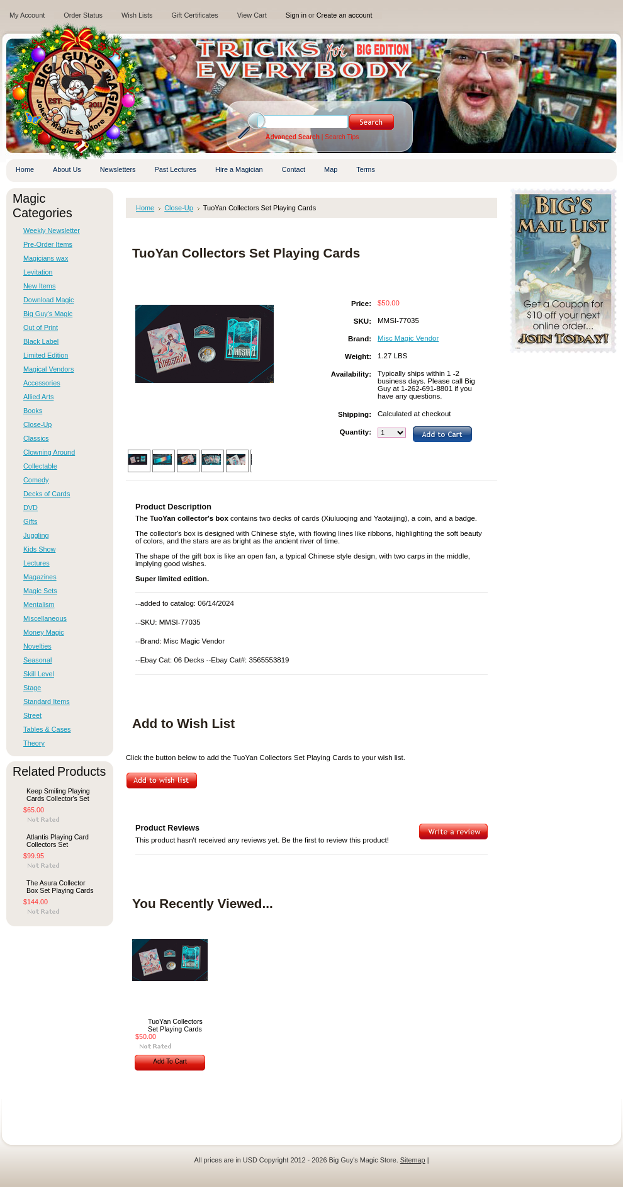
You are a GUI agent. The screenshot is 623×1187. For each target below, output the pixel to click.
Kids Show (39, 549)
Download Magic (48, 300)
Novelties (37, 646)
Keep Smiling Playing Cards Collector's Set (58, 794)
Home (145, 208)
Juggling (36, 535)
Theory (34, 743)
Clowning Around (49, 452)
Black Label (41, 341)
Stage (32, 687)
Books (32, 410)
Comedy (36, 480)
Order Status (83, 15)
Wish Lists (137, 15)
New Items (39, 286)
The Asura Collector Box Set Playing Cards (60, 886)
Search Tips (342, 136)
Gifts (30, 521)
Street (32, 715)
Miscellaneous (45, 618)
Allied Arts (38, 396)
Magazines (40, 577)
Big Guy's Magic (47, 313)
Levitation (38, 272)
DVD (30, 507)
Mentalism (39, 604)
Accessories (41, 383)
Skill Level (38, 674)
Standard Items (46, 701)
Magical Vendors (48, 369)
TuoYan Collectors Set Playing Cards (175, 1025)
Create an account (345, 15)
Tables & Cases (47, 729)
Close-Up (37, 424)
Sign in (296, 15)
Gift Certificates (194, 15)
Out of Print (40, 327)
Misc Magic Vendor (408, 338)
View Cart (252, 15)
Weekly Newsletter (51, 230)
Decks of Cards (46, 493)
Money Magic (43, 632)
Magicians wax (45, 258)
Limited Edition (45, 355)
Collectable (40, 466)
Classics (35, 438)
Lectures (36, 563)
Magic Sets (40, 590)
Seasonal (37, 660)
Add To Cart (170, 1061)
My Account (27, 15)
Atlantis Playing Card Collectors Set (57, 840)
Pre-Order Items (47, 244)
